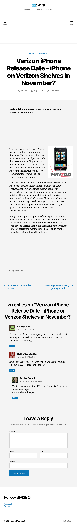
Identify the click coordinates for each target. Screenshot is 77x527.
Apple (17, 271)
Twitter (7, 506)
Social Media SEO (18, 521)
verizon (23, 271)
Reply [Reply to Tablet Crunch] (15, 398)
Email (42, 452)
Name (12, 452)
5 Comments (54, 91)
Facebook (8, 504)
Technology (42, 53)
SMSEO (25, 91)
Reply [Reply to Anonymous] (12, 346)
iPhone (32, 53)
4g (13, 271)
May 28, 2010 (39, 91)
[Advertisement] (38, 29)
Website (12, 462)
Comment (13, 432)
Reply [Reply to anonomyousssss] (12, 371)
